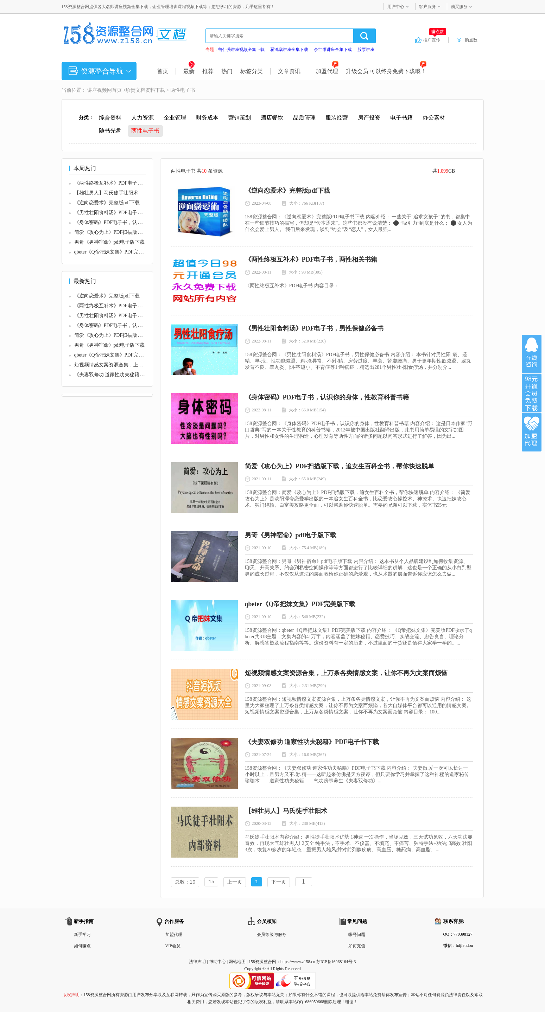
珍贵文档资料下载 (145, 90)
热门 (227, 71)
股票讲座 (365, 49)
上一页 (234, 882)
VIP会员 (172, 946)
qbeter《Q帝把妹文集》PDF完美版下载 (116, 252)
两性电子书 (182, 90)
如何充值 (356, 946)
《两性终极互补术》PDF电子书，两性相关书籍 (125, 183)
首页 (162, 71)
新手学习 (82, 935)
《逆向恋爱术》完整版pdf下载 (107, 202)
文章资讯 (289, 71)
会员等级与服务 (271, 935)
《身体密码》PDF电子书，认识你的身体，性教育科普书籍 (138, 222)
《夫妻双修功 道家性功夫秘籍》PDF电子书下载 (126, 374)
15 (211, 882)
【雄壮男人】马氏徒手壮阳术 (106, 192)
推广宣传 (434, 40)
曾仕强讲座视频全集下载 (241, 49)
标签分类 (251, 71)
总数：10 (185, 882)
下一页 (278, 882)
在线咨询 (531, 354)
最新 (189, 71)
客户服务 (427, 6)
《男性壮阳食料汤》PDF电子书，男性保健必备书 (128, 212)
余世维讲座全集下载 (333, 49)
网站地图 (237, 962)
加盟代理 (327, 71)
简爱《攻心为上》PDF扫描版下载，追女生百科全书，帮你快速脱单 (340, 466)
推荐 (208, 71)
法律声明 (197, 962)
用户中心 (395, 6)
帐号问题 (356, 935)
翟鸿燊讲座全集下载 (289, 49)
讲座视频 (97, 90)
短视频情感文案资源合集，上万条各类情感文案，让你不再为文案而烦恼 (346, 673)
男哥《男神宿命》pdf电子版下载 (109, 242)
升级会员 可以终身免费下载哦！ (386, 71)
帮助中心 (217, 962)
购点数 (471, 40)
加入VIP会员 (531, 393)
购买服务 (459, 6)
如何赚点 (82, 946)
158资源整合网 (262, 962)
